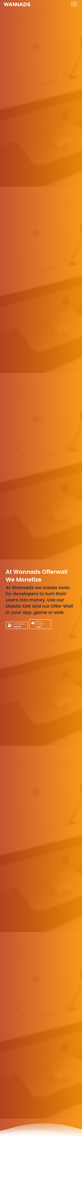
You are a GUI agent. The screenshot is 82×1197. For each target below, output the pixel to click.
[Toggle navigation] (74, 4)
